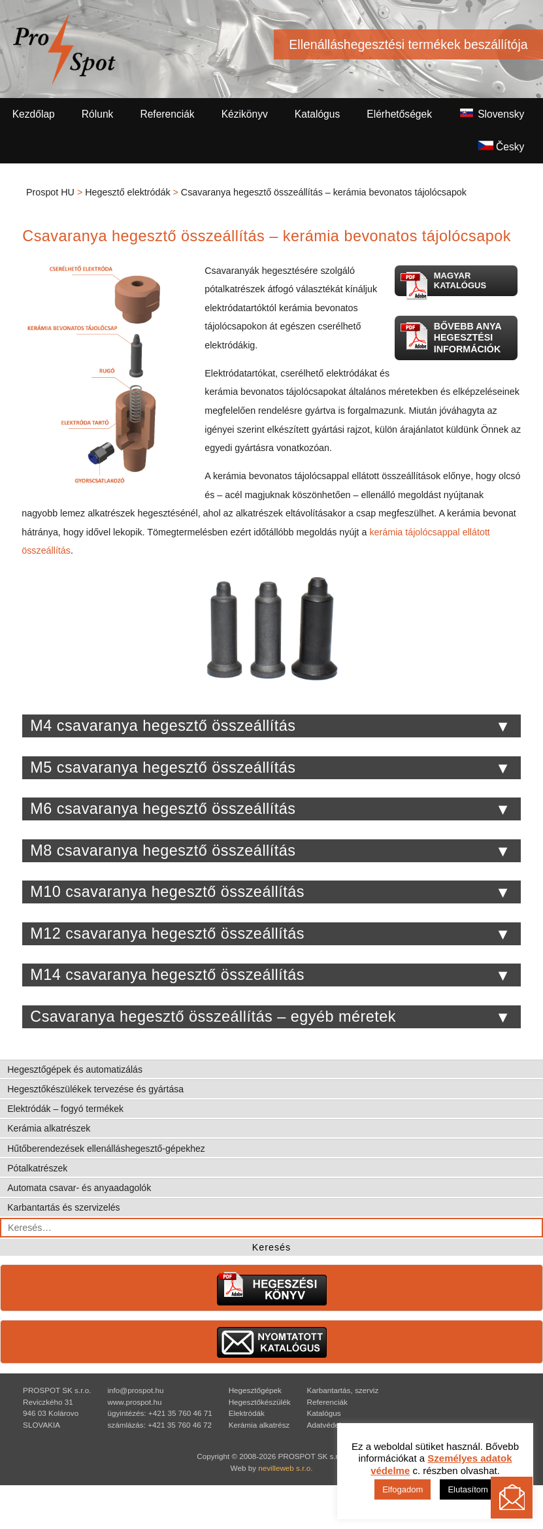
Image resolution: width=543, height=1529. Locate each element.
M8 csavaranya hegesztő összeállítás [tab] (270, 851)
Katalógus (317, 114)
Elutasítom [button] (467, 1489)
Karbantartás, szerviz (343, 1390)
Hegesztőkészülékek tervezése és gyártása (95, 1089)
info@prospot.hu (135, 1390)
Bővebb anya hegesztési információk (451, 337)
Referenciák (167, 114)
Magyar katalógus (443, 283)
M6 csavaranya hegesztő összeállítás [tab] (270, 809)
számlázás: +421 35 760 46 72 (159, 1424)
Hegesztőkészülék (260, 1402)
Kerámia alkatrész (259, 1424)
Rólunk (98, 114)
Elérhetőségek (399, 114)
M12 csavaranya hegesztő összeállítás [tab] (270, 934)
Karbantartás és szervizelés (63, 1207)
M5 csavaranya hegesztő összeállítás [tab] (270, 768)
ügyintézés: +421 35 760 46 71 (159, 1413)
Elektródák (247, 1413)
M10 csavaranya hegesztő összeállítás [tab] (270, 892)
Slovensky (491, 114)
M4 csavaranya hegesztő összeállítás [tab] (270, 726)
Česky (501, 146)
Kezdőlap (33, 114)
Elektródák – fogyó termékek (65, 1108)
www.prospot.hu (134, 1402)
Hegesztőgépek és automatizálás (74, 1069)
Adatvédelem (329, 1424)
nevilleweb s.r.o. (285, 1468)
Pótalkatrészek (37, 1168)
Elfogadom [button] (402, 1489)
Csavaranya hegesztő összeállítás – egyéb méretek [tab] (270, 1017)
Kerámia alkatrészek (48, 1128)
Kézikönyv (245, 114)
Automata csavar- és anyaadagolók (79, 1188)
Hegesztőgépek (255, 1390)
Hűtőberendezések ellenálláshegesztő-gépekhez (106, 1148)
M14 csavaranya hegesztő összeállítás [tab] (270, 975)
